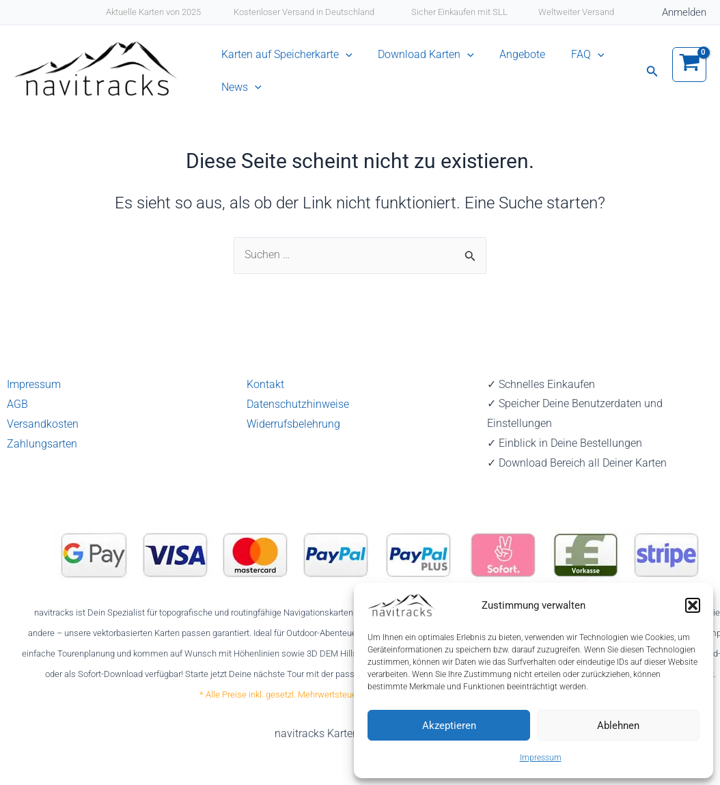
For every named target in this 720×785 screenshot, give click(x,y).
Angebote (505, 60)
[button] (693, 605)
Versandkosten (43, 423)
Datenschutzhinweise (298, 403)
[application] (345, 61)
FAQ (562, 61)
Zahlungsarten (42, 443)
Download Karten (418, 61)
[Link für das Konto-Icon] (684, 13)
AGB (17, 403)
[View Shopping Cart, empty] (689, 75)
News (241, 104)
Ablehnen (618, 725)
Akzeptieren (449, 725)
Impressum (541, 757)
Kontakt (265, 384)
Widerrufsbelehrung (293, 423)
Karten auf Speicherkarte (286, 61)
